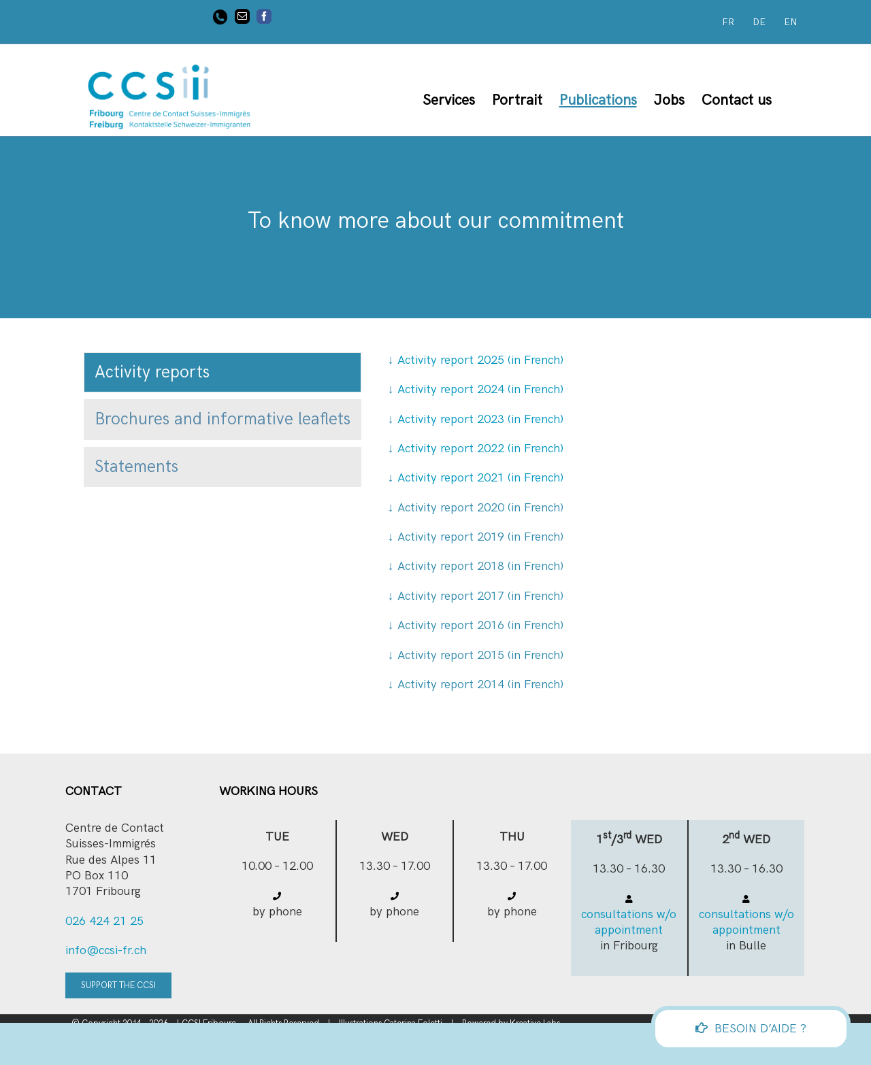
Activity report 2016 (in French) (480, 625)
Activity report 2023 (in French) (480, 419)
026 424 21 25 (104, 921)
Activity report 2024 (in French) (475, 389)
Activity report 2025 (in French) (475, 360)
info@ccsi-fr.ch (105, 950)
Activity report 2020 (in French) (480, 508)
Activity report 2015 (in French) (480, 655)
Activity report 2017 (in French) (480, 596)
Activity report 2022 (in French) (480, 448)
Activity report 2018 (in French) (480, 566)
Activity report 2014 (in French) (480, 684)
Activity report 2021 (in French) (480, 478)
